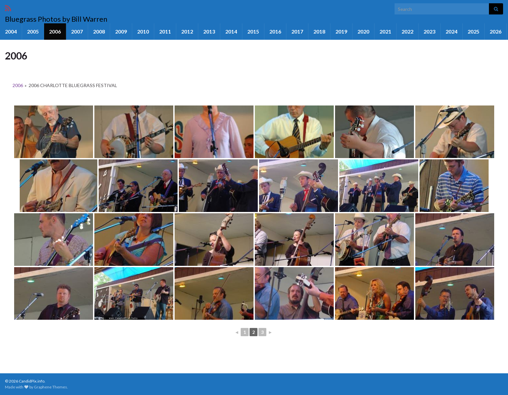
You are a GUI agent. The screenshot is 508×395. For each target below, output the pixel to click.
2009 (121, 31)
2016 (275, 31)
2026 (495, 31)
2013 (209, 31)
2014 (231, 31)
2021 (385, 31)
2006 (55, 31)
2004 (11, 31)
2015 (253, 31)
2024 (451, 31)
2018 (319, 31)
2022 (407, 31)
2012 (187, 31)
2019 (341, 31)
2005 (33, 31)
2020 (363, 31)
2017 (297, 31)
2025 (473, 31)
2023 (429, 31)
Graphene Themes (50, 386)
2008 (99, 31)
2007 (77, 31)
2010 (143, 31)
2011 (165, 31)
